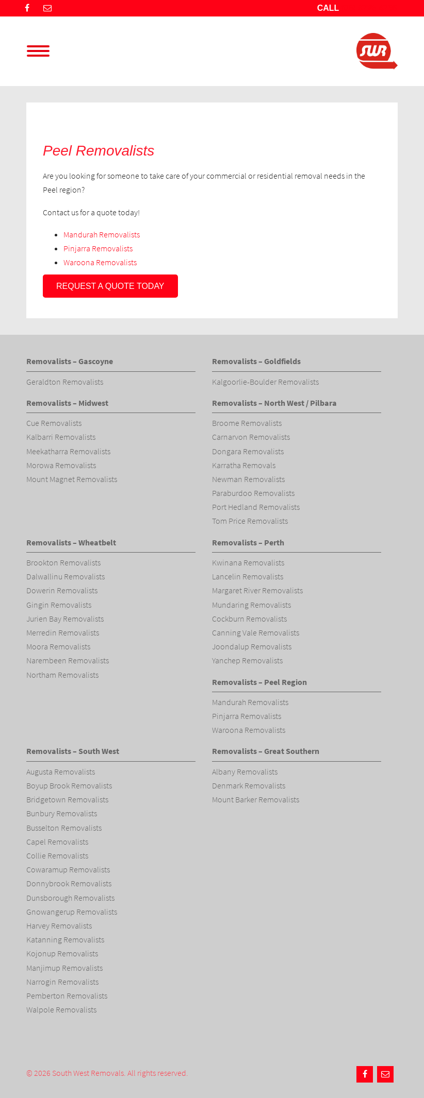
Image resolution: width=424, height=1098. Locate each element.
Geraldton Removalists (64, 381)
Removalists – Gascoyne (69, 361)
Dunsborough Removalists (70, 898)
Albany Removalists (245, 771)
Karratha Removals (243, 465)
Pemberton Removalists (66, 995)
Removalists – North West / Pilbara (274, 403)
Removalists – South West (72, 751)
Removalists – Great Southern (265, 751)
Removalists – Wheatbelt (71, 542)
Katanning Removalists (65, 939)
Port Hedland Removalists (256, 507)
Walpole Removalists (61, 1009)
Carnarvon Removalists (251, 437)
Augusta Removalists (60, 771)
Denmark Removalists (248, 785)
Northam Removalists (62, 675)
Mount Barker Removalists (255, 799)
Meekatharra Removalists (68, 451)
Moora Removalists (58, 646)
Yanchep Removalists (247, 660)
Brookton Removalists (63, 562)
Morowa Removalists (61, 465)
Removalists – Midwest (67, 403)
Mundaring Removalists (251, 604)
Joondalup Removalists (251, 646)
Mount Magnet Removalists (71, 479)
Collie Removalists (57, 855)
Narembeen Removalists (67, 660)
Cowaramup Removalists (68, 869)
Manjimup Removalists (64, 968)
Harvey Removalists (59, 925)
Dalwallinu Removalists (65, 576)
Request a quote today (110, 286)
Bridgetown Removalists (67, 799)
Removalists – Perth (248, 542)
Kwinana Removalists (248, 562)
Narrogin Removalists (62, 981)
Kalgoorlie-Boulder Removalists (265, 381)
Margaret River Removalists (257, 590)
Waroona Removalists (100, 262)
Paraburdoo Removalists (253, 493)
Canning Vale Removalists (255, 632)
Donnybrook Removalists (68, 883)
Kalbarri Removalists (60, 437)
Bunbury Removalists (61, 813)
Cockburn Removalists (249, 618)
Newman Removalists (248, 479)
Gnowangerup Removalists (71, 911)
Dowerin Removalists (61, 590)
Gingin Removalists (58, 604)
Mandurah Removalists (101, 234)
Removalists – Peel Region (259, 682)
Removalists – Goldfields (256, 361)
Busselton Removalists (64, 827)
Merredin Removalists (62, 632)
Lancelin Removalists (247, 576)
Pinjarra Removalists (98, 248)
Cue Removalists (53, 423)
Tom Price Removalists (250, 521)
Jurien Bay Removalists (65, 618)
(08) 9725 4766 (369, 8)
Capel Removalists (57, 841)
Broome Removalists (247, 423)
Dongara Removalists (248, 451)
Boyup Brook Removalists (69, 785)
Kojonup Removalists (62, 953)
